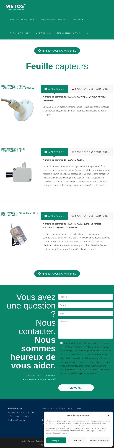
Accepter (56, 440)
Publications (40, 441)
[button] (108, 415)
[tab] (54, 89)
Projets (78, 408)
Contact (31, 441)
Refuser (77, 440)
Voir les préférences (99, 440)
